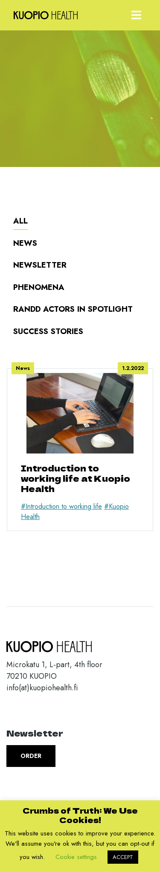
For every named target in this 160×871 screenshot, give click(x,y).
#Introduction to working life (61, 506)
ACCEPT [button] (123, 857)
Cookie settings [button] (76, 857)
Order (30, 756)
